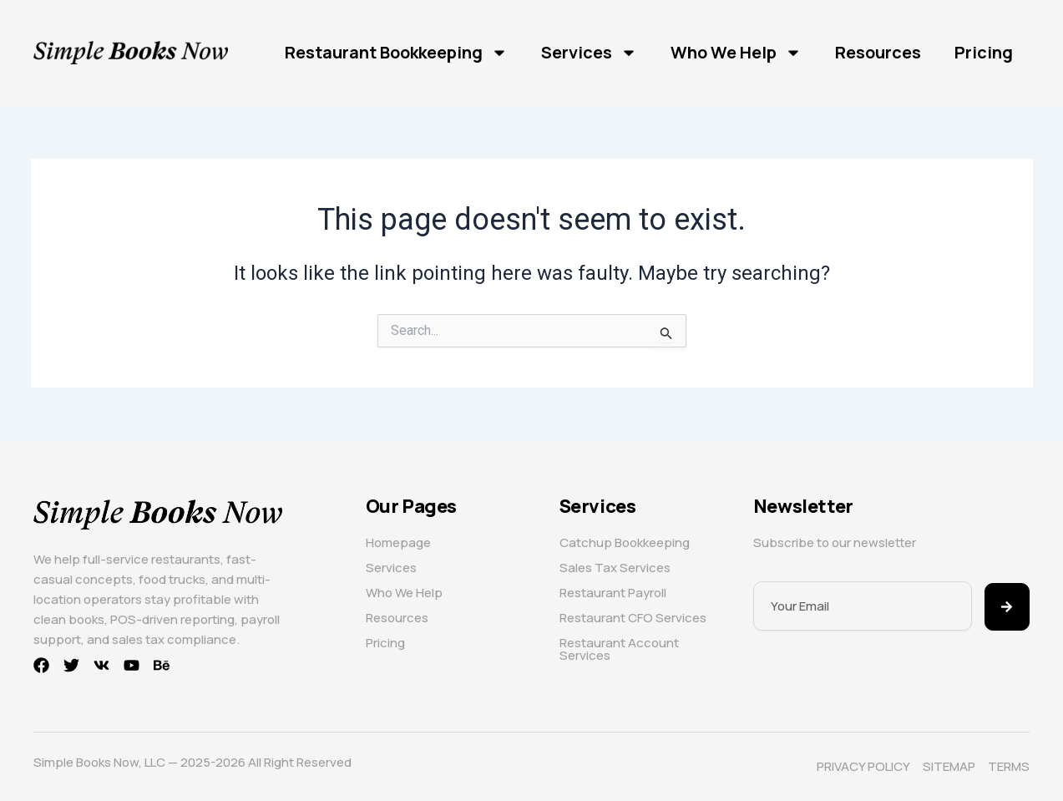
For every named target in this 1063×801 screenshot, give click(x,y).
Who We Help (736, 52)
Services (589, 52)
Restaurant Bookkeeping (396, 52)
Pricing (983, 52)
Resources (878, 52)
